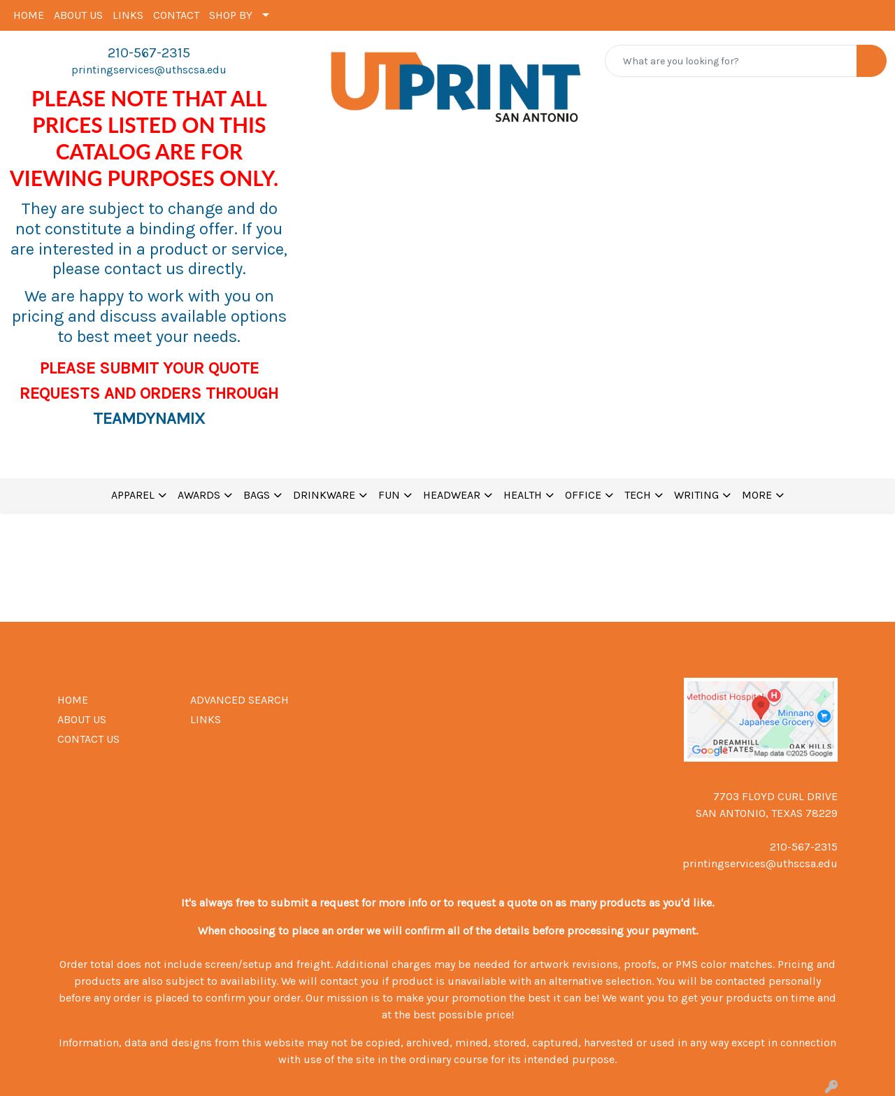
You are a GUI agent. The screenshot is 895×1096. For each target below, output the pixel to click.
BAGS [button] (256, 494)
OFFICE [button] (583, 494)
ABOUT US (78, 15)
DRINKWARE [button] (324, 494)
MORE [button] (757, 494)
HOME (28, 15)
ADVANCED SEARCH (239, 699)
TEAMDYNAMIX (149, 418)
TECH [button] (637, 494)
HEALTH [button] (522, 494)
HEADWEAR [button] (451, 494)
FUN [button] (389, 494)
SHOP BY (230, 15)
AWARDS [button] (199, 494)
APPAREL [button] (133, 494)
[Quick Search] (731, 61)
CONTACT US (88, 739)
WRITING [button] (696, 494)
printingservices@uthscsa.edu (149, 69)
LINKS (128, 15)
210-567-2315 (149, 53)
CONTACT (176, 15)
